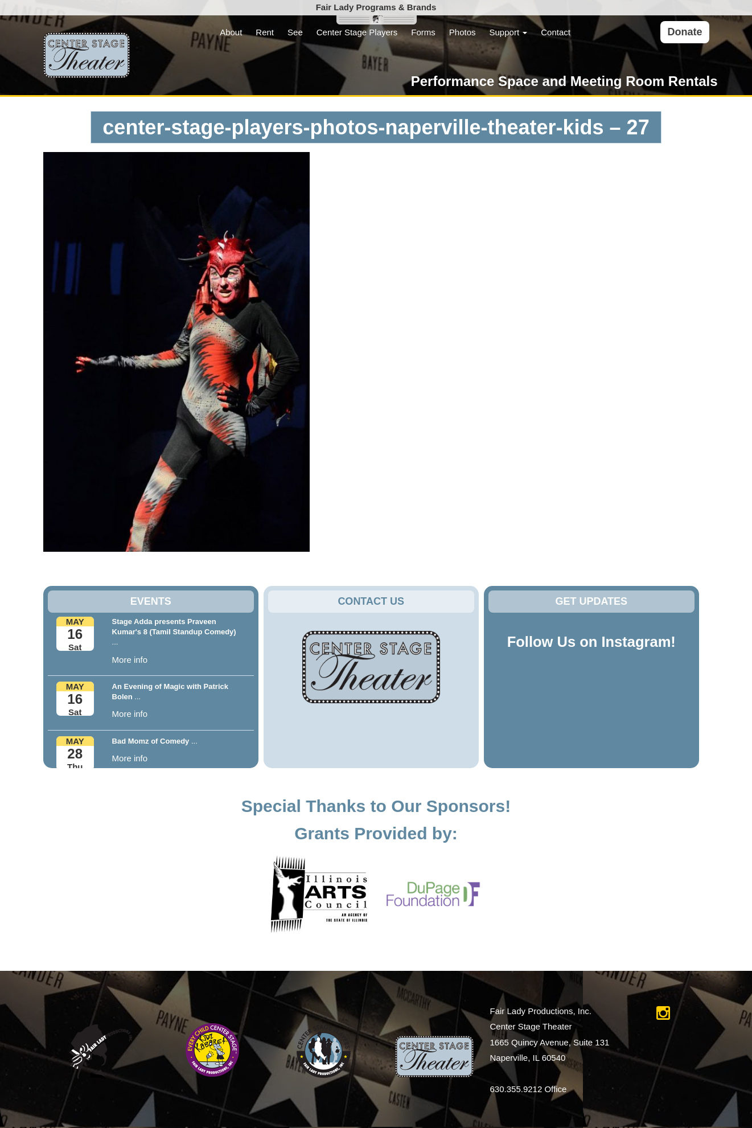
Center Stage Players (357, 32)
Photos (462, 32)
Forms (423, 32)
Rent (265, 32)
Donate (684, 32)
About (231, 32)
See (295, 32)
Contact (555, 32)
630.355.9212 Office (528, 1089)
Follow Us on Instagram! (591, 642)
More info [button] (130, 660)
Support (509, 32)
